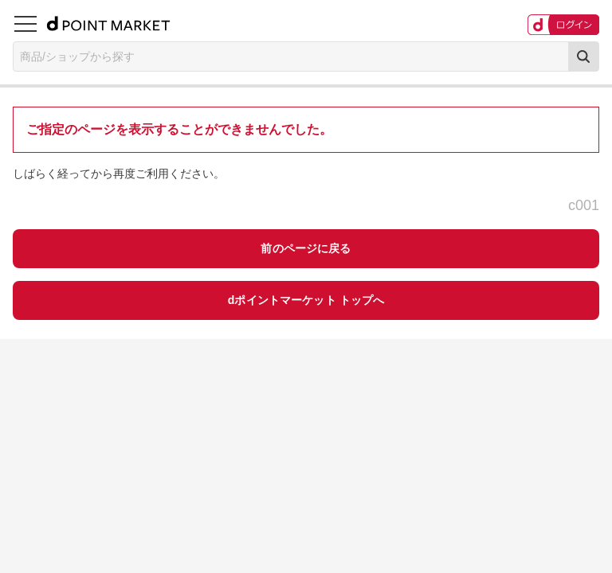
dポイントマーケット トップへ (306, 300)
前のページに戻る (306, 248)
